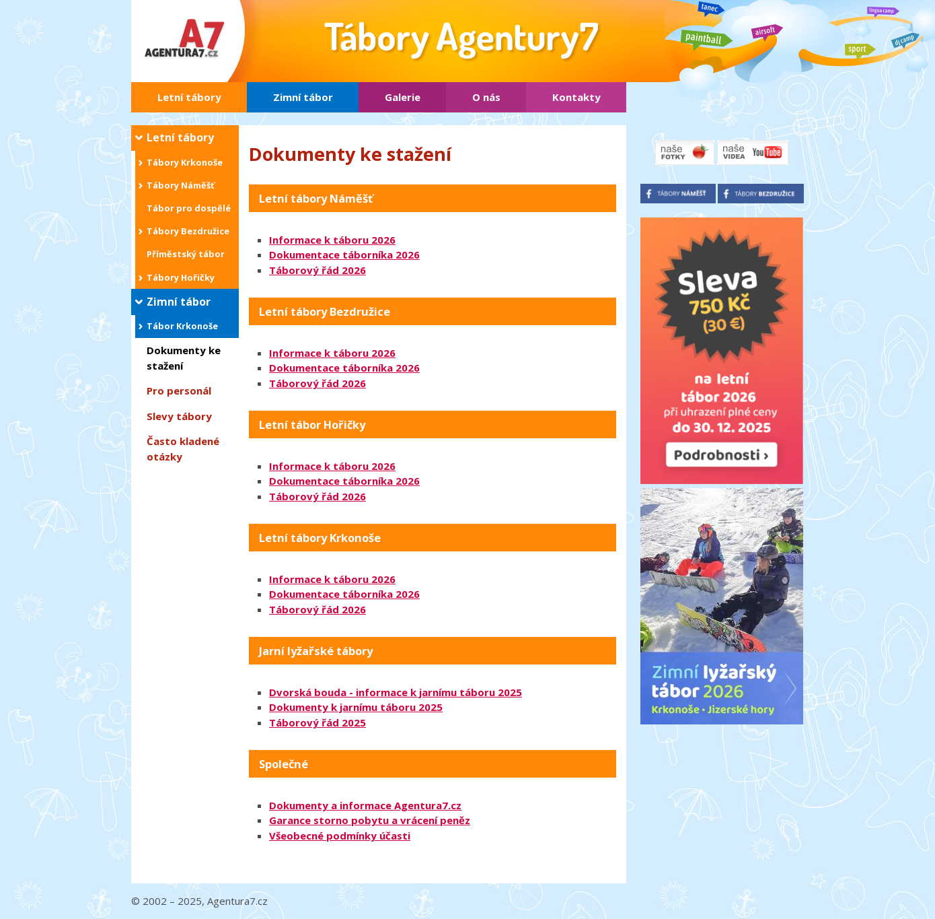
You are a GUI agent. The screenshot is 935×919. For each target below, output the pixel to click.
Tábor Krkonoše (182, 326)
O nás (486, 97)
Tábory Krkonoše (185, 162)
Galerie (402, 97)
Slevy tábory (179, 416)
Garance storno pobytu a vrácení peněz (369, 820)
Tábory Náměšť (181, 185)
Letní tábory (189, 97)
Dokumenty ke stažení (184, 357)
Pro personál (179, 390)
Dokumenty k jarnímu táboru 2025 (356, 707)
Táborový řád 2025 (317, 722)
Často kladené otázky (183, 448)
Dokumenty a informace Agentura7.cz (365, 805)
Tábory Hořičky (181, 277)
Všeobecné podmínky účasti (339, 835)
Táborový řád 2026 (317, 270)
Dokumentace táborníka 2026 (344, 254)
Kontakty (576, 97)
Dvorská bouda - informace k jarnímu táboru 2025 (395, 692)
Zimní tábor (303, 97)
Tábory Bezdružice (188, 231)
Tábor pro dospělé (189, 208)
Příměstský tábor (186, 254)
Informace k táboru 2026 (332, 239)
